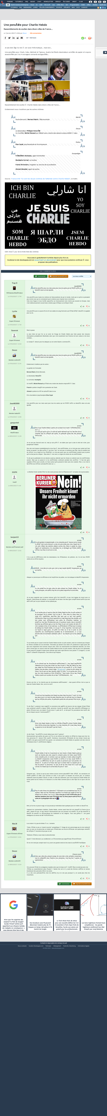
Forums (10, 2)
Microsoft (47, 5)
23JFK (14, 539)
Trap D (14, 349)
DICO (78, 7)
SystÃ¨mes (103, 5)
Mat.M (14, 890)
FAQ (26, 2)
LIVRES (35, 7)
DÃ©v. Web (60, 5)
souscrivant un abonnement (45, 282)
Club (81, 2)
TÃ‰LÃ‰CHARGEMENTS (46, 7)
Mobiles (95, 5)
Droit (74, 2)
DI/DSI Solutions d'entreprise (19, 5)
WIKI (73, 7)
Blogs (32, 2)
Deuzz (24, 55)
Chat (39, 2)
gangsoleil (14, 489)
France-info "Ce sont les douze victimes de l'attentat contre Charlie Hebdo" (40, 201)
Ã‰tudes (66, 2)
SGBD (83, 5)
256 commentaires (35, 55)
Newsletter (48, 2)
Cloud (32, 5)
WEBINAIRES (27, 7)
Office (89, 5)
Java (53, 5)
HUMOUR (84, 7)
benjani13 (15, 604)
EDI (67, 5)
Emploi (58, 2)
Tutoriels (19, 2)
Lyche (14, 378)
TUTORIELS (14, 7)
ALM (41, 5)
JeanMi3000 (14, 470)
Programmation (74, 5)
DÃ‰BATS (67, 7)
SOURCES (59, 7)
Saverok (14, 397)
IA (36, 5)
